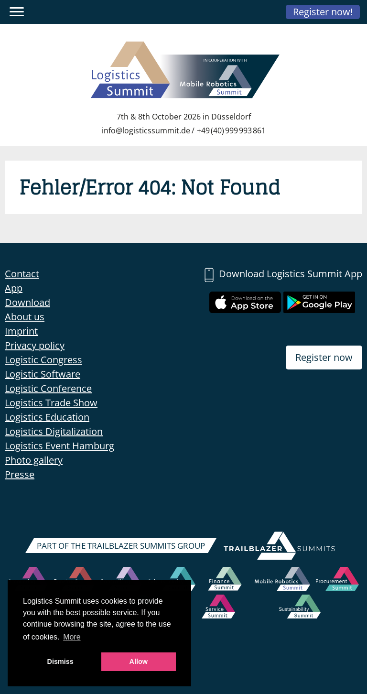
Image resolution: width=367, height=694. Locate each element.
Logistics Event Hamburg (59, 445)
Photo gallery (34, 460)
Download (27, 302)
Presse (19, 474)
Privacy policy (35, 345)
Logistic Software (42, 374)
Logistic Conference (48, 388)
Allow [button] (139, 661)
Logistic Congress (43, 359)
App (13, 288)
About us (24, 316)
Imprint (21, 331)
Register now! (323, 11)
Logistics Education (47, 417)
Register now (324, 357)
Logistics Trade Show (51, 402)
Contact (22, 273)
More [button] (71, 637)
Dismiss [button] (60, 661)
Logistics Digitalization (54, 431)
